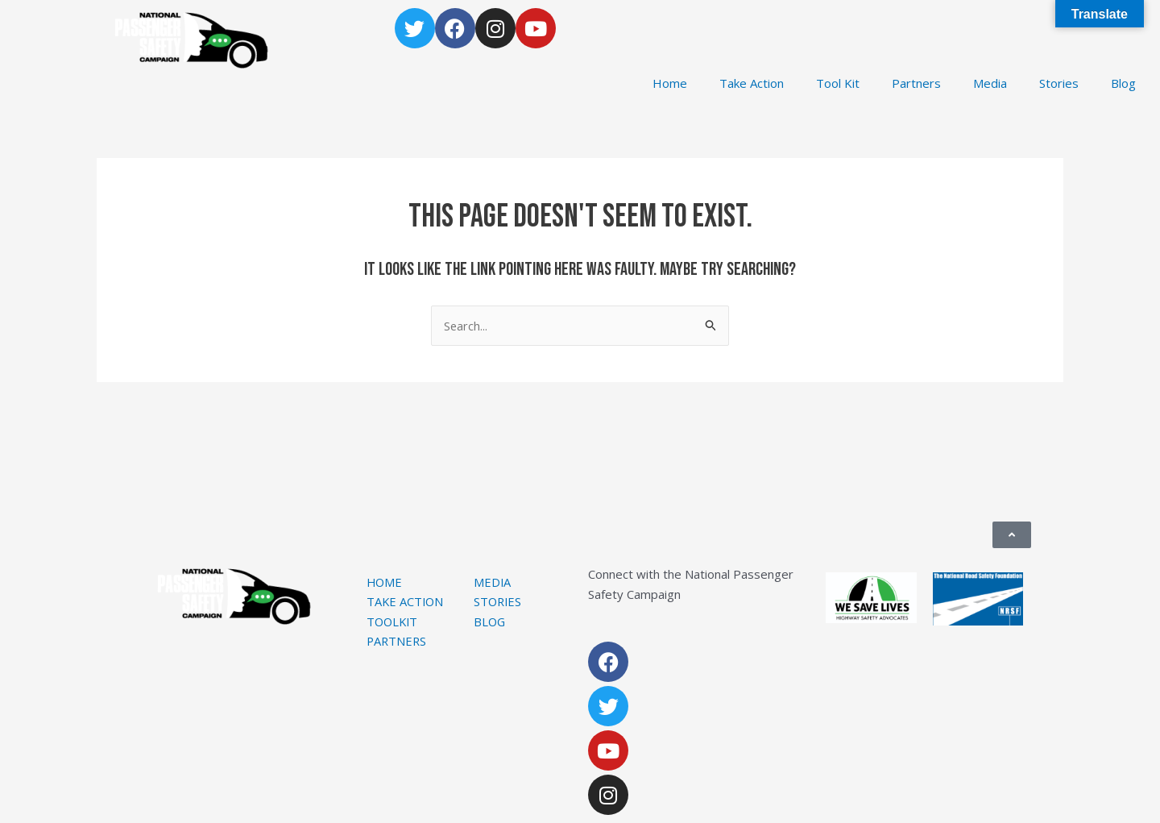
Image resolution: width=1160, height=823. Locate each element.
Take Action (751, 83)
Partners (916, 83)
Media (990, 83)
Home (669, 83)
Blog (1123, 83)
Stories (1059, 83)
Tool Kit (838, 83)
